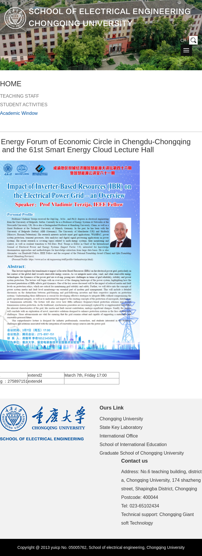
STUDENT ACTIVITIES (23, 104)
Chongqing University (121, 418)
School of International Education (133, 444)
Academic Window (19, 113)
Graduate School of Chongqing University (142, 453)
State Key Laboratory (121, 427)
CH (183, 40)
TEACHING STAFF (19, 96)
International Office (119, 435)
